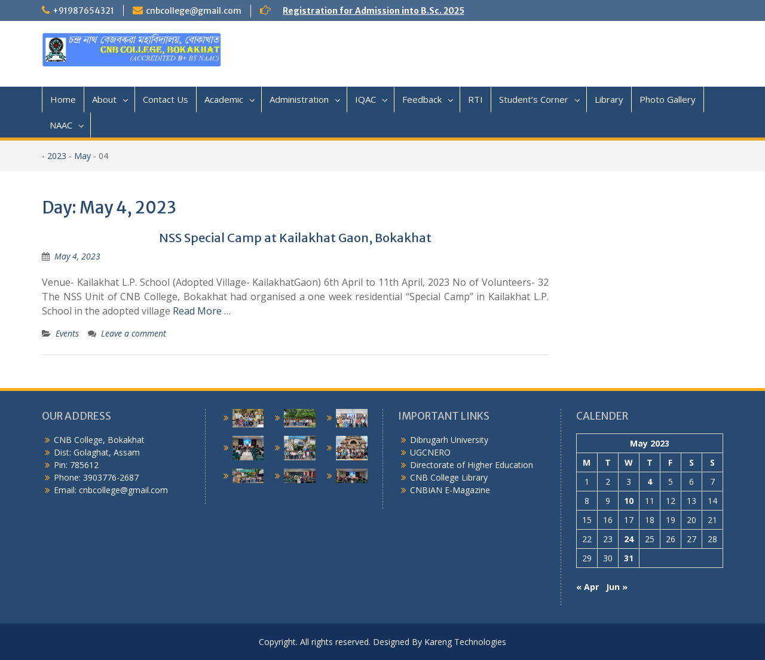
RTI (475, 99)
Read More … (202, 310)
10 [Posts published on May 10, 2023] (629, 500)
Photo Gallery (667, 99)
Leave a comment (133, 333)
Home (63, 99)
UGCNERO (430, 452)
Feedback (422, 99)
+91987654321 (83, 10)
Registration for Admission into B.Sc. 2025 (373, 10)
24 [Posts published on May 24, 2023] (629, 539)
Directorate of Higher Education (471, 464)
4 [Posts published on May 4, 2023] (649, 481)
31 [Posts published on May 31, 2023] (629, 558)
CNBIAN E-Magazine (450, 490)
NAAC (61, 125)
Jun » (617, 586)
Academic (223, 99)
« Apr (587, 586)
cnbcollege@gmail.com (193, 10)
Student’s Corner (533, 99)
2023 (56, 155)
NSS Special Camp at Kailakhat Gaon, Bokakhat (295, 237)
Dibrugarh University (449, 439)
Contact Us (165, 99)
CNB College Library (449, 477)
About (104, 99)
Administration (299, 99)
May (82, 155)
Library (609, 99)
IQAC (365, 99)
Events (67, 333)
